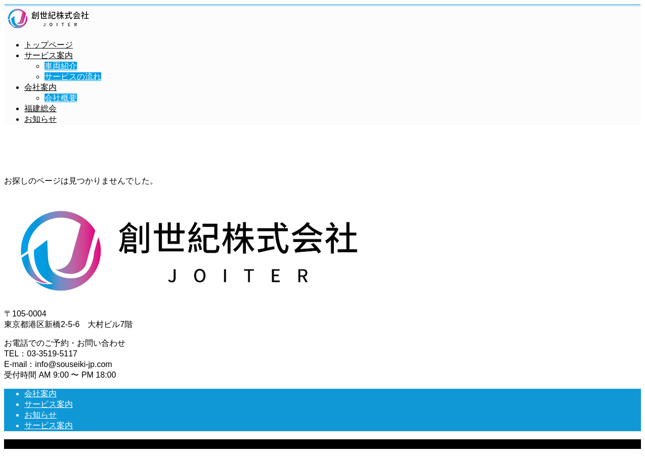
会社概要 (61, 98)
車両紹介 (61, 66)
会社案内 (40, 87)
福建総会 (40, 108)
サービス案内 (48, 55)
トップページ (48, 44)
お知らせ (40, 119)
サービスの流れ (73, 76)
